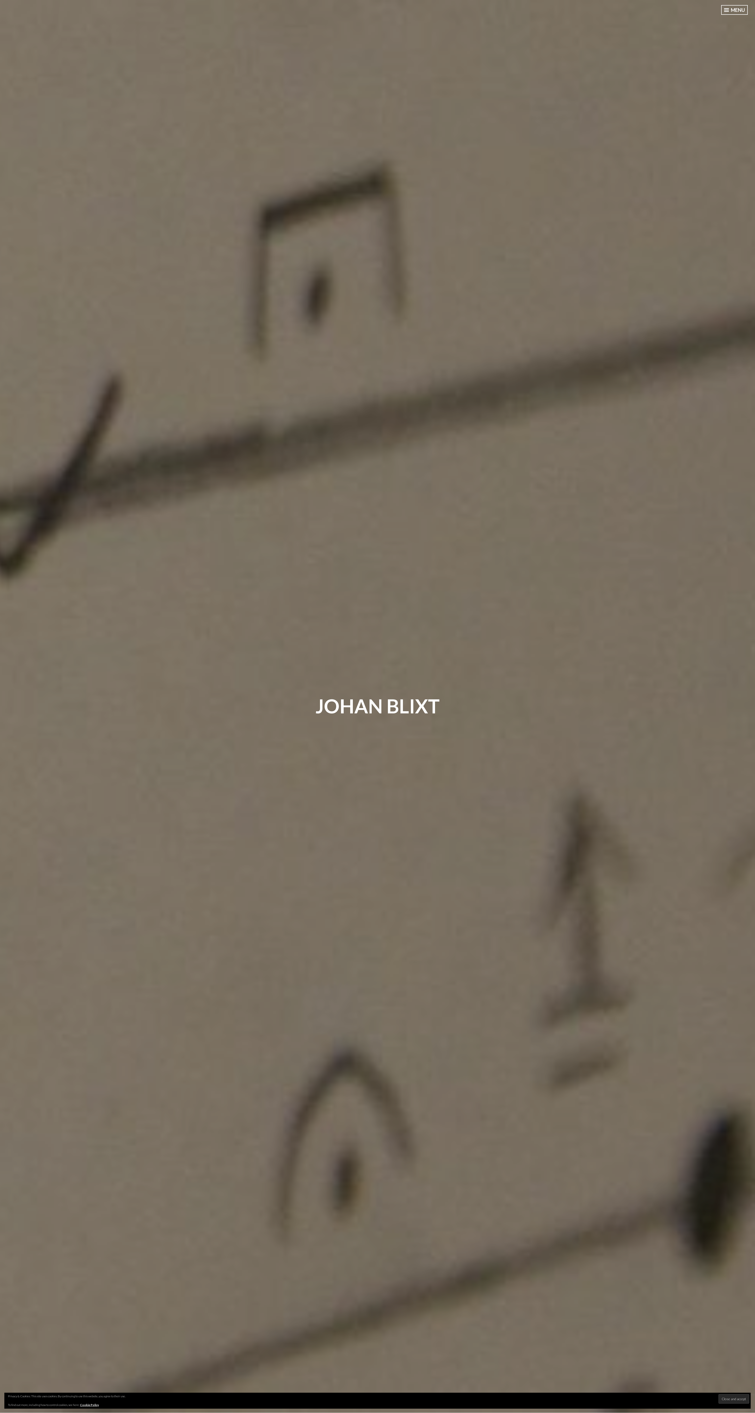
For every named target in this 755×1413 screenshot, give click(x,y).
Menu (734, 10)
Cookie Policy (89, 1405)
